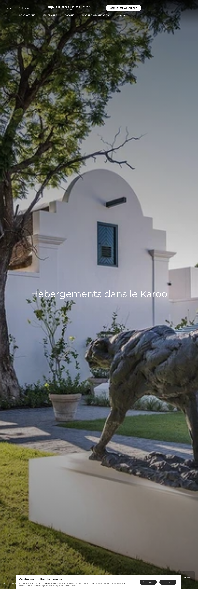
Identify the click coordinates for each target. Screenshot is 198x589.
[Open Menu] (7, 8)
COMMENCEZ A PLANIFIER (177, 8)
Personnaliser (168, 582)
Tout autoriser (148, 582)
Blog (149, 15)
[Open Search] (22, 8)
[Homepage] (4, 583)
